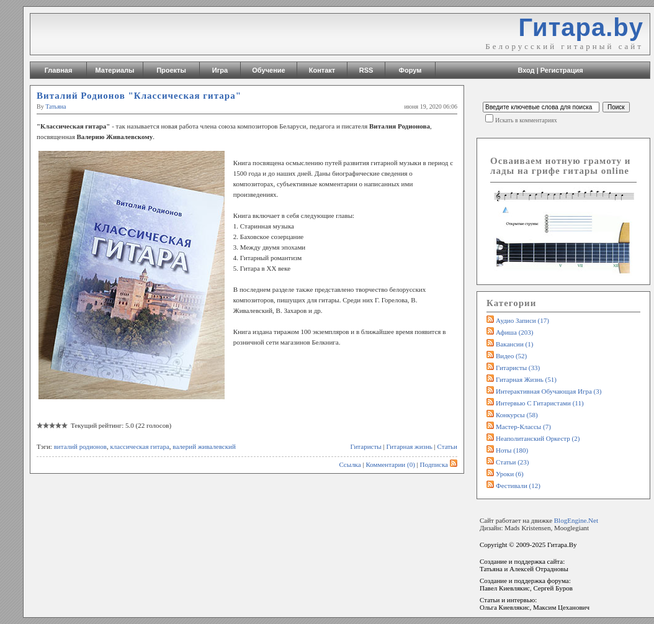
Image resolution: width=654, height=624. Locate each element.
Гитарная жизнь (409, 446)
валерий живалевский (203, 446)
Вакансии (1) (514, 344)
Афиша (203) (514, 332)
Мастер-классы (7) (523, 426)
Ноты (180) (512, 450)
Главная (59, 70)
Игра (220, 70)
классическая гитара (139, 446)
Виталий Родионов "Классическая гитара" (139, 96)
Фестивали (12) (518, 485)
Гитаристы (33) (518, 367)
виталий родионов (80, 446)
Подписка (438, 464)
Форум (410, 70)
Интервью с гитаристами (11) (540, 403)
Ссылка (350, 464)
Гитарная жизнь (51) (526, 379)
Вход (525, 70)
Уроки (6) (510, 473)
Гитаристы (366, 446)
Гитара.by (580, 27)
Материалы (115, 70)
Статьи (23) (512, 462)
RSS (366, 70)
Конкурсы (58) (517, 414)
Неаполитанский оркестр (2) (538, 438)
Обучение (268, 70)
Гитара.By (562, 544)
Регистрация (561, 70)
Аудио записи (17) (522, 320)
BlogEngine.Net (576, 520)
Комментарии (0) (389, 464)
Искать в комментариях (526, 120)
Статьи (447, 446)
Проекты (171, 70)
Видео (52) (511, 355)
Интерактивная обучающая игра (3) (548, 391)
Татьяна (55, 106)
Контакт (322, 70)
